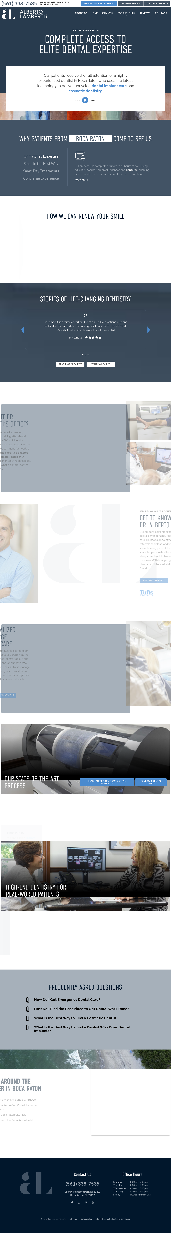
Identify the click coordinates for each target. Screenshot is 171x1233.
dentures (131, 169)
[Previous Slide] (22, 337)
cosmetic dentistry (85, 91)
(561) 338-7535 (19, 3)
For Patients (126, 13)
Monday (117, 1189)
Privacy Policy (86, 1226)
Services (107, 13)
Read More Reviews (70, 371)
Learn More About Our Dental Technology (107, 789)
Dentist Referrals (157, 3)
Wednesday (119, 1195)
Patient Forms (131, 3)
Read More (81, 179)
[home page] (23, 13)
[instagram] (86, 1210)
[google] (79, 1210)
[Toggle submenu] (81, 15)
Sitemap (73, 1226)
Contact (161, 13)
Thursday (118, 1198)
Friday (116, 1202)
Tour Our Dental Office (150, 789)
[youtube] (93, 1210)
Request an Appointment (99, 3)
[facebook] (72, 1210)
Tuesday (117, 1192)
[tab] (82, 361)
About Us (81, 13)
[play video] (85, 100)
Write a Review (100, 371)
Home (94, 12)
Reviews (145, 13)
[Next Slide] (148, 337)
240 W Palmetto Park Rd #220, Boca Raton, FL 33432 (55, 3)
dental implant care (109, 86)
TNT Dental (125, 1226)
